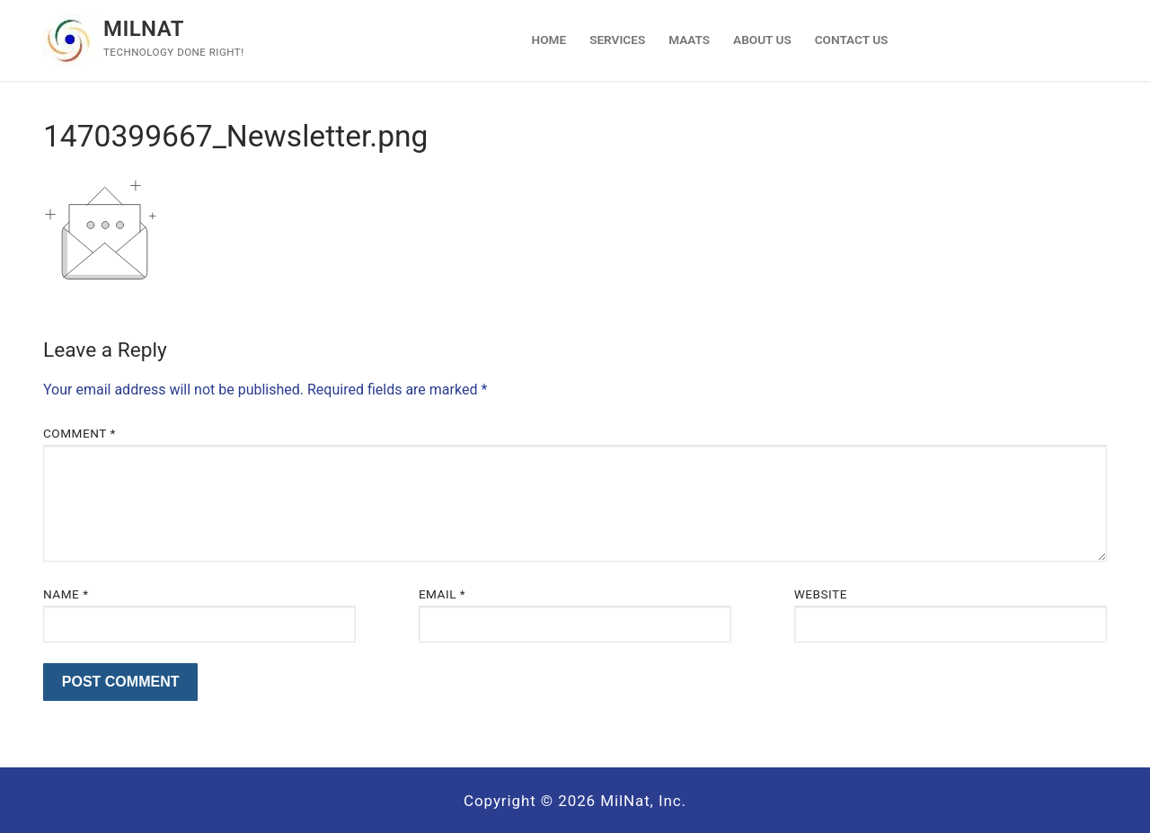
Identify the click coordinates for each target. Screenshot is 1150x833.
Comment (79, 433)
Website (820, 594)
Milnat (143, 28)
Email (442, 594)
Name (66, 594)
